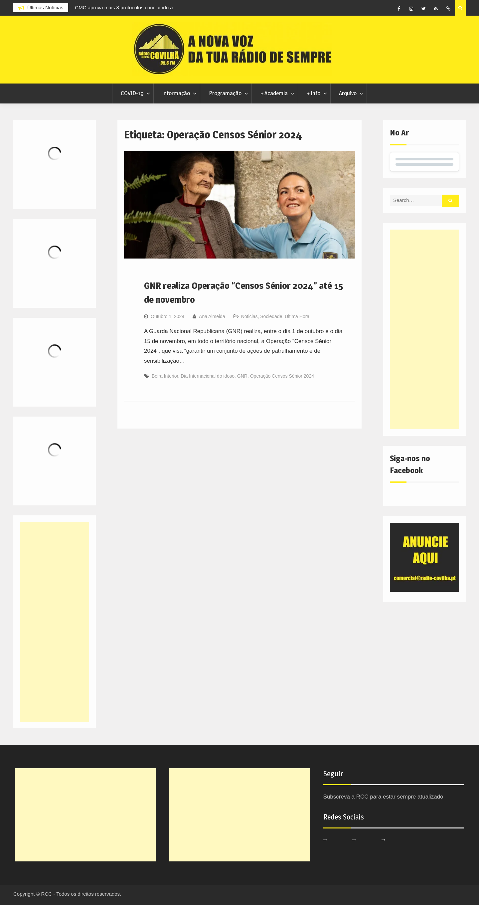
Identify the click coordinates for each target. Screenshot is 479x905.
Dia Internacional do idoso (208, 376)
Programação (225, 93)
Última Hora (297, 316)
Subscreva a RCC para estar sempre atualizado (383, 797)
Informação (176, 93)
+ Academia (274, 93)
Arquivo (348, 93)
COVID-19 (132, 93)
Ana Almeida (212, 316)
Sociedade (271, 316)
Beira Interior (165, 376)
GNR (242, 376)
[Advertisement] (424, 329)
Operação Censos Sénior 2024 (282, 376)
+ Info (313, 93)
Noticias (249, 316)
